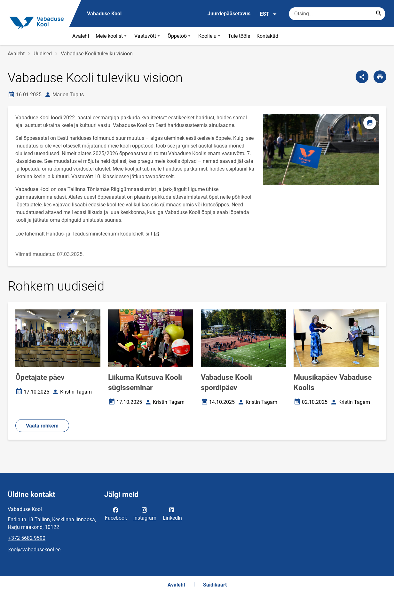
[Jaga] (362, 76)
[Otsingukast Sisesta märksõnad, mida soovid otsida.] (337, 13)
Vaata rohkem (42, 426)
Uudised (43, 54)
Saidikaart (215, 585)
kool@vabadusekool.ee (34, 550)
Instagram (144, 513)
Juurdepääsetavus (229, 14)
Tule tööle (239, 36)
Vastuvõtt (147, 36)
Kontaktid (267, 36)
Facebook (116, 513)
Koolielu (210, 36)
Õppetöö (180, 36)
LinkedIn (172, 513)
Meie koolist (112, 36)
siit (153, 233)
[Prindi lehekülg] (380, 76)
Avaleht (80, 36)
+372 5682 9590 (26, 538)
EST (268, 14)
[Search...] (378, 13)
